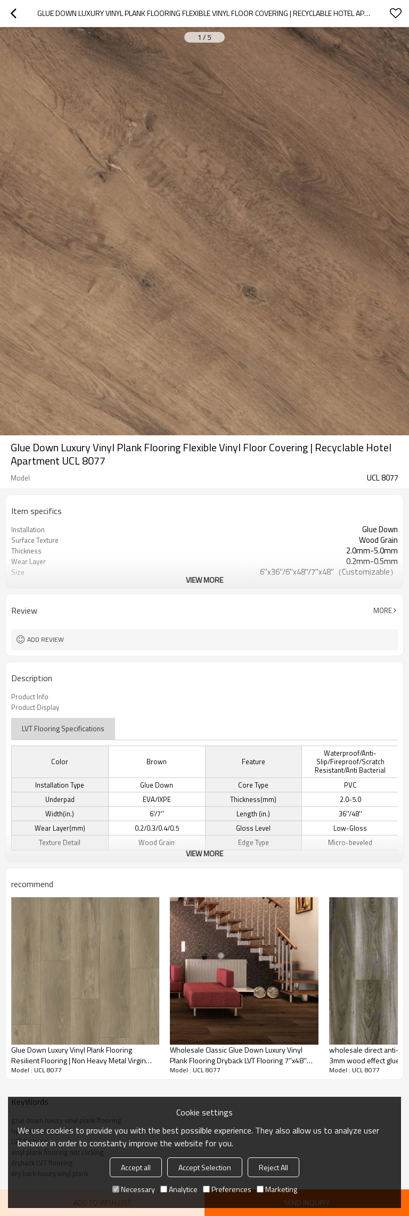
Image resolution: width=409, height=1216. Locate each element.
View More (204, 579)
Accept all (136, 1167)
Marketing (277, 1189)
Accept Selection (204, 1167)
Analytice (179, 1189)
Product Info (29, 696)
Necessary (133, 1189)
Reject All (273, 1167)
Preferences (227, 1189)
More (382, 610)
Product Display (35, 707)
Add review (45, 639)
